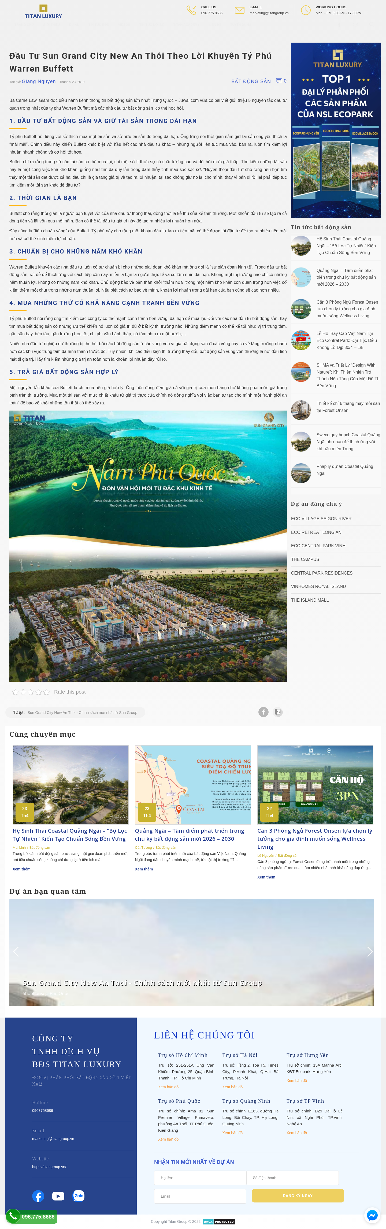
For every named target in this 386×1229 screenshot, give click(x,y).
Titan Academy (186, 29)
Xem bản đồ (168, 1087)
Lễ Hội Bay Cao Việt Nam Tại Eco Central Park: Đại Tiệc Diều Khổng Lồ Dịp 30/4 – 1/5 (347, 340)
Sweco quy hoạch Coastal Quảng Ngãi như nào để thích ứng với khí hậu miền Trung (348, 442)
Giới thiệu (51, 29)
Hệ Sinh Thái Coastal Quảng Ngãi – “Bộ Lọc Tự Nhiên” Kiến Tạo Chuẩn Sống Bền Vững (346, 246)
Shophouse (34, 993)
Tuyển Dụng (240, 29)
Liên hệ (215, 29)
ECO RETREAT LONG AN (316, 532)
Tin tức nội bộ (151, 29)
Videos (124, 29)
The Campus (305, 559)
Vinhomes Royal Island (318, 586)
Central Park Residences (321, 573)
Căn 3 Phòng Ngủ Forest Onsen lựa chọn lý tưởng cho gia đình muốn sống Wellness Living (347, 309)
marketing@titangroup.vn (269, 13)
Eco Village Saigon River (321, 518)
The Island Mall (310, 600)
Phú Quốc (59, 993)
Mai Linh (19, 848)
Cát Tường (143, 848)
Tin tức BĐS (98, 29)
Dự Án (74, 29)
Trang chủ (24, 29)
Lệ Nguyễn (265, 856)
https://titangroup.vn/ (49, 1167)
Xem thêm (22, 869)
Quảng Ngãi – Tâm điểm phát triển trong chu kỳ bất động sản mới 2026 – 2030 (346, 277)
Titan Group (177, 1221)
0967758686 (42, 1110)
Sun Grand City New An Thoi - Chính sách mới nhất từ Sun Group (82, 712)
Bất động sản (251, 81)
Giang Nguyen (39, 81)
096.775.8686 (212, 13)
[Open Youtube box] (356, 29)
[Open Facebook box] (340, 29)
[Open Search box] (372, 29)
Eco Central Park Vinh (318, 545)
